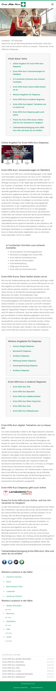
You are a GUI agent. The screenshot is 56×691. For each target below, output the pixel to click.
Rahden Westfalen (13, 605)
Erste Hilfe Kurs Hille (28, 667)
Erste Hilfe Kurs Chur (22, 406)
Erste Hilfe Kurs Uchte (28, 670)
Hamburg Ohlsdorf (14, 596)
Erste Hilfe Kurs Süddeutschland (26, 396)
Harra (8, 582)
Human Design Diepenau (23, 346)
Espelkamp (11, 621)
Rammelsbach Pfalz (14, 586)
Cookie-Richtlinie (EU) (37, 687)
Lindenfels (10, 591)
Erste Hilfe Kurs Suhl (21, 386)
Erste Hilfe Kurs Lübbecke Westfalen (28, 673)
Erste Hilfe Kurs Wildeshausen (26, 411)
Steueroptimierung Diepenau (25, 365)
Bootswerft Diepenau (22, 351)
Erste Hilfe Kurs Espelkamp (28, 664)
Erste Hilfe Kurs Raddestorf (28, 676)
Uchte (8, 637)
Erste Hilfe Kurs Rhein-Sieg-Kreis (27, 401)
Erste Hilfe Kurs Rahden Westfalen (28, 658)
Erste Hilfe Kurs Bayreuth (24, 391)
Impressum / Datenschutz (20, 687)
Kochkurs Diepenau (21, 356)
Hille (8, 629)
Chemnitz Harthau (14, 577)
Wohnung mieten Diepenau (24, 361)
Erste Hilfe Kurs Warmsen (28, 661)
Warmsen (10, 613)
